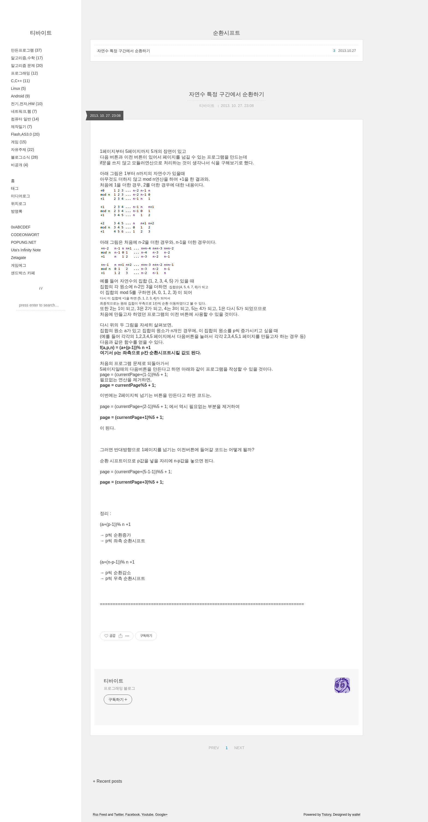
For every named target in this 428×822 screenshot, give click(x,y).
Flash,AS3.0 (25, 134)
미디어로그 (20, 196)
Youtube (147, 815)
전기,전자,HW (27, 104)
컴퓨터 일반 (25, 119)
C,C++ (20, 81)
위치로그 (18, 203)
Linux (18, 88)
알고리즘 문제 (27, 65)
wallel (356, 815)
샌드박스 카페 (23, 273)
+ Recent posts (107, 781)
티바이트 (41, 33)
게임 (18, 142)
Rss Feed (100, 815)
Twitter (119, 815)
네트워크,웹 (24, 111)
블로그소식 (24, 157)
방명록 (16, 211)
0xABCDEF (21, 227)
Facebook (132, 815)
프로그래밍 (24, 73)
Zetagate (18, 257)
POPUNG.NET (23, 242)
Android (20, 96)
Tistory (326, 815)
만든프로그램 (26, 50)
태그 (15, 188)
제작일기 (21, 126)
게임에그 (18, 265)
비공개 (19, 165)
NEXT (238, 747)
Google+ (161, 815)
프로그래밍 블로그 (119, 688)
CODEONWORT (25, 235)
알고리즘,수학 (27, 58)
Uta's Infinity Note (26, 250)
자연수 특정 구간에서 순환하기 (123, 51)
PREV (213, 747)
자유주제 (22, 149)
